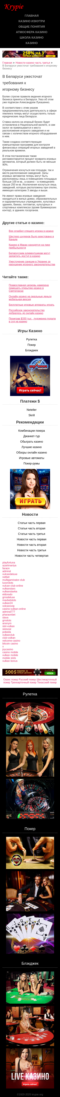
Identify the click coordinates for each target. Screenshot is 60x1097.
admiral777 (8, 611)
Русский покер (27, 679)
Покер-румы (32, 463)
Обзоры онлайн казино (31, 452)
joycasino (7, 649)
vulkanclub (8, 635)
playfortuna (8, 562)
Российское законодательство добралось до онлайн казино (26, 312)
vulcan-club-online (12, 585)
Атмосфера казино (31, 32)
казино (32, 43)
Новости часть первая (31, 539)
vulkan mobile (10, 655)
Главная (32, 15)
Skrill (31, 415)
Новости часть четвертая (31, 555)
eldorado (7, 594)
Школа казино (32, 37)
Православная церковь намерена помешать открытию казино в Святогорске (29, 288)
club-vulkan (8, 637)
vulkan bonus (9, 661)
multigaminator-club (13, 580)
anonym (7, 623)
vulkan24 (7, 603)
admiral (6, 571)
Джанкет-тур (31, 436)
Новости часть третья (31, 550)
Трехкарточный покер (23, 682)
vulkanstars (8, 588)
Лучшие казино (31, 447)
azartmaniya (9, 565)
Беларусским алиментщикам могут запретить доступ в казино (29, 254)
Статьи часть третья (31, 533)
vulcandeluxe (9, 574)
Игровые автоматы (31, 458)
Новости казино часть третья (33, 62)
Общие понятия (31, 26)
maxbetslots (9, 600)
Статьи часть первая (31, 523)
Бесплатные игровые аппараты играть (31, 304)
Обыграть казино (31, 441)
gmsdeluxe (8, 597)
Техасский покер (47, 682)
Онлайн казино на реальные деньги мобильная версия (30, 298)
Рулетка (31, 339)
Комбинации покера (31, 430)
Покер (32, 344)
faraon (6, 568)
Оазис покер (10, 679)
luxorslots (7, 582)
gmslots (6, 620)
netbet (5, 577)
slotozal (6, 629)
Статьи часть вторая (31, 528)
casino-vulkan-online (14, 608)
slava (5, 617)
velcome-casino (11, 640)
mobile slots (9, 658)
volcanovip (8, 606)
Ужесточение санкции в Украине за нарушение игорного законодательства (32, 263)
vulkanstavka (9, 591)
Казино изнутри (32, 21)
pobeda (6, 632)
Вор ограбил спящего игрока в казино (31, 231)
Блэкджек (31, 350)
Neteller (31, 409)
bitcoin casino (10, 643)
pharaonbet (8, 614)
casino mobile (10, 652)
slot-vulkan (8, 626)
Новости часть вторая (31, 544)
